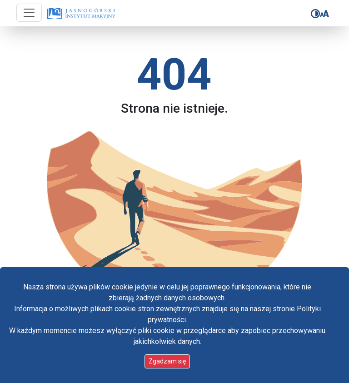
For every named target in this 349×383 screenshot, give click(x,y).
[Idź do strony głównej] (81, 13)
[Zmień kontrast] (315, 13)
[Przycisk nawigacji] (29, 13)
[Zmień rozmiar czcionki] (324, 13)
